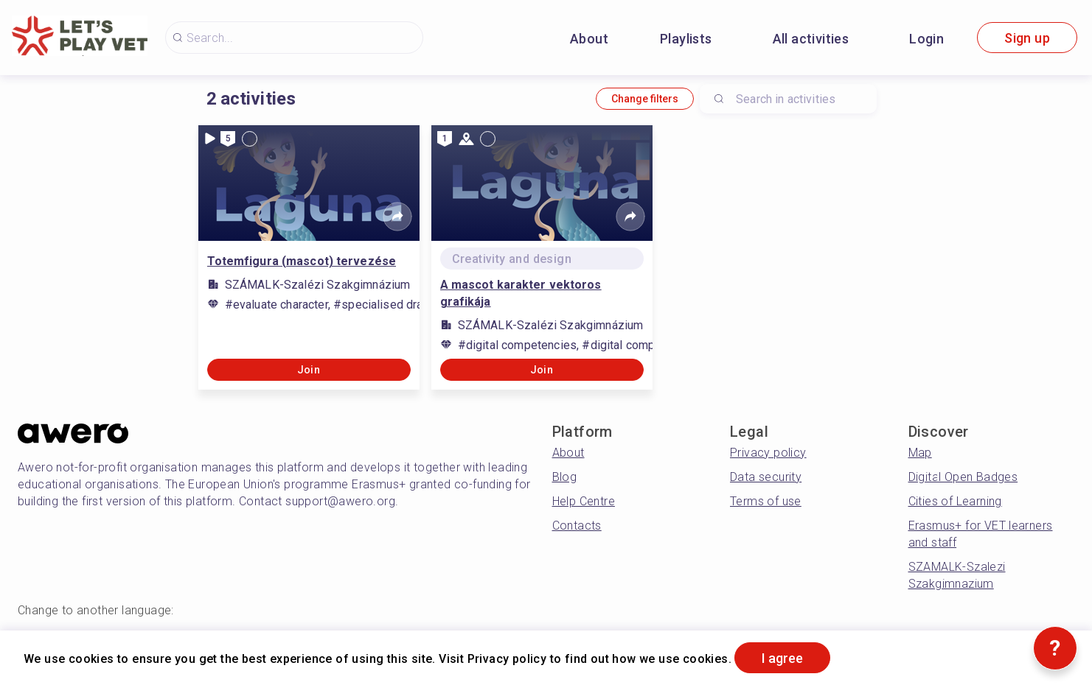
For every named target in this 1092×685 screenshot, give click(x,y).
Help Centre (583, 501)
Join (309, 370)
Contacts (577, 526)
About (589, 38)
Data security (765, 477)
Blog (564, 477)
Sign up (1027, 38)
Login (926, 38)
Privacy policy (768, 453)
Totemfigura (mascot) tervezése (302, 261)
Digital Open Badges (963, 477)
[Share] (397, 216)
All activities (811, 38)
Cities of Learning (955, 501)
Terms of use (765, 501)
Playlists (686, 38)
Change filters (644, 99)
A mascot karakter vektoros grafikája (521, 293)
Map (920, 453)
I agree (782, 658)
